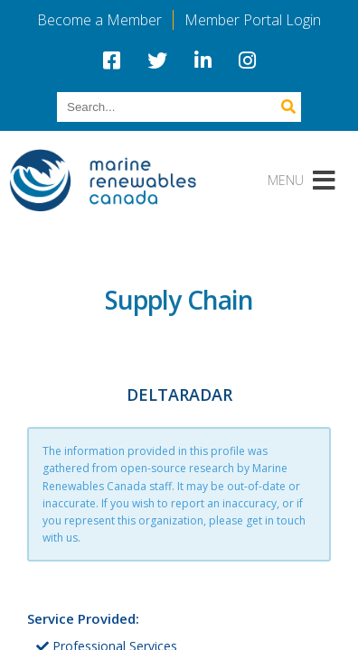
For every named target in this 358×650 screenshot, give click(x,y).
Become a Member (99, 20)
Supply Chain (179, 300)
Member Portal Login (252, 20)
